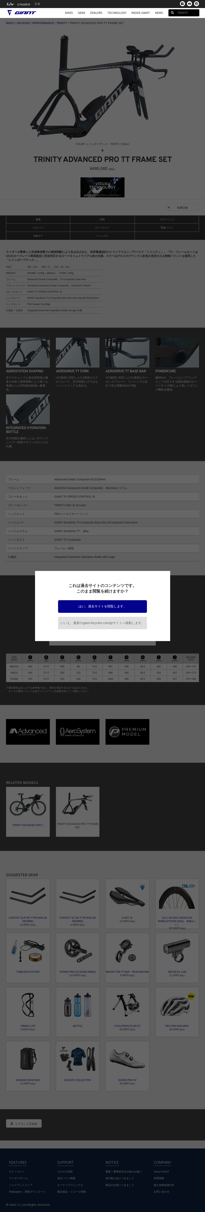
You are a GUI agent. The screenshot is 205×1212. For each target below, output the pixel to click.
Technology (116, 13)
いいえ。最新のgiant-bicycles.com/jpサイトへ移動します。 (102, 623)
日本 (37, 4)
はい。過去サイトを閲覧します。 (102, 606)
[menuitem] (10, 4)
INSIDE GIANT (140, 13)
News (159, 13)
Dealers (96, 13)
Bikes (69, 13)
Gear (81, 13)
